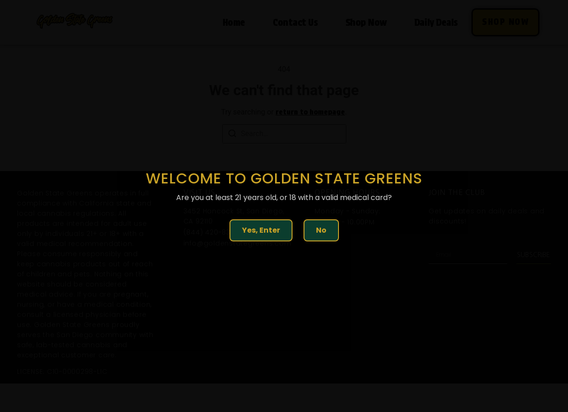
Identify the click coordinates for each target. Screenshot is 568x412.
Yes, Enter (261, 230)
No (321, 230)
